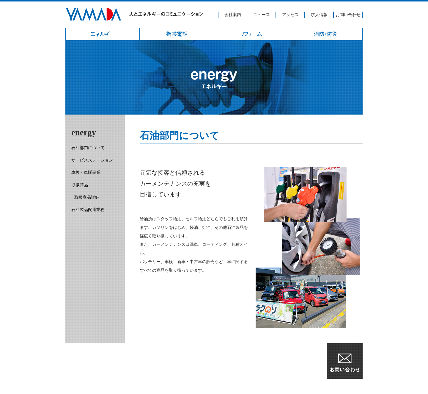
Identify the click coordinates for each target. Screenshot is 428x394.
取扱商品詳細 (86, 197)
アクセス (290, 14)
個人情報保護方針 (104, 386)
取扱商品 (79, 184)
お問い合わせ (348, 14)
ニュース (261, 14)
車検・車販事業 (85, 172)
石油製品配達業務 (88, 209)
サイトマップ (139, 386)
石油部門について (88, 147)
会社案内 (232, 14)
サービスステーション (92, 160)
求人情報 (319, 14)
